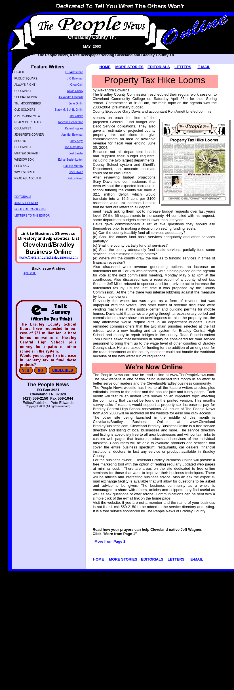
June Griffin (76, 103)
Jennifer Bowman (72, 134)
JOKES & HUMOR (26, 203)
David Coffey (75, 91)
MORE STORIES (129, 67)
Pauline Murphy (73, 165)
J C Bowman (75, 78)
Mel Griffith (76, 116)
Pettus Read (75, 178)
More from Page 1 (109, 541)
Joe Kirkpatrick (74, 147)
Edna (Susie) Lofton (70, 159)
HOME (105, 67)
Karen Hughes (74, 128)
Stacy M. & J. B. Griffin (69, 109)
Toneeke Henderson (70, 122)
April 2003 (30, 273)
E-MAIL (203, 67)
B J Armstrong (74, 72)
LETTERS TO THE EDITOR (32, 215)
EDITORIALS (158, 67)
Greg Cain (76, 84)
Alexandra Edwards (71, 97)
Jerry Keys (76, 140)
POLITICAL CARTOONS (30, 209)
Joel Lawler (76, 153)
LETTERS (182, 67)
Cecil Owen (76, 172)
